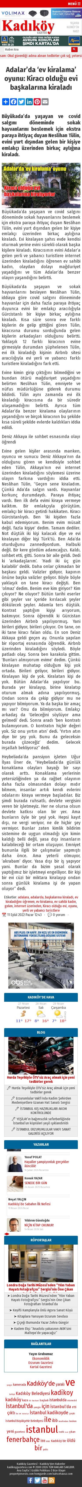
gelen (9, 906)
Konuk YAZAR (33, 1151)
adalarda (37, 897)
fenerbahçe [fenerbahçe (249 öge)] (23, 1439)
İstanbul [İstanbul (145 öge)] (38, 1413)
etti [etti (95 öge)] (74, 1407)
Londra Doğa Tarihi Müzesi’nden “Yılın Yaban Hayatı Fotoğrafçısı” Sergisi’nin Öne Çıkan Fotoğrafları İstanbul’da (41, 1287)
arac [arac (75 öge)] (48, 1441)
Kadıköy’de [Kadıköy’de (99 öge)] (58, 1441)
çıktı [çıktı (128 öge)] (11, 1412)
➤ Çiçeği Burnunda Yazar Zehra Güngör (41, 1322)
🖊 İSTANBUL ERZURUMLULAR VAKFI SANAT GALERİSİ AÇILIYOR (41, 1131)
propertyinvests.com (22, 1473)
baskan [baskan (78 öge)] (73, 1421)
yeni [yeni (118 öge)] (10, 1431)
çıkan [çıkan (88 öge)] (72, 1431)
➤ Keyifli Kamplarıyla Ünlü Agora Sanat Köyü (41, 1310)
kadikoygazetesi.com (19, 1467)
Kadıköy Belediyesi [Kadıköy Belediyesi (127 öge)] (33, 1393)
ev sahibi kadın (65, 901)
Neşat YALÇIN (17, 1172)
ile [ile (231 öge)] (47, 1420)
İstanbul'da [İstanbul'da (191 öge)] (19, 1406)
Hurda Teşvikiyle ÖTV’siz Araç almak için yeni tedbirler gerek (41, 1077)
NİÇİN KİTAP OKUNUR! (39, 1198)
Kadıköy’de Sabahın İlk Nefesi (29, 1177)
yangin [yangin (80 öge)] (37, 1407)
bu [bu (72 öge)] (17, 1413)
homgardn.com (43, 1473)
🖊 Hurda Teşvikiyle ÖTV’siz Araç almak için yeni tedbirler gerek (41, 1090)
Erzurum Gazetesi (40, 1363)
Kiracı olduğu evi (55, 906)
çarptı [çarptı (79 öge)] (72, 1413)
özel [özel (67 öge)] (66, 1432)
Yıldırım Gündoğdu (37, 1194)
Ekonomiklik (40, 1358)
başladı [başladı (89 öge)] (44, 1400)
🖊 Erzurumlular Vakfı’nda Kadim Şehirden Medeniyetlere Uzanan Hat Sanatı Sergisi (41, 1100)
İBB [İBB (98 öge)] (42, 1441)
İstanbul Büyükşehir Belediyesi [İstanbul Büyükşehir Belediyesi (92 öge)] (24, 1421)
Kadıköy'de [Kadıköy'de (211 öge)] (41, 1383)
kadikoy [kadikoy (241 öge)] (62, 1393)
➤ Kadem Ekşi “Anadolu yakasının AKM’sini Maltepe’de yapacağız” (40, 1331)
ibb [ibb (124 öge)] (55, 1420)
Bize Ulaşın (59, 1470)
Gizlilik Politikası (40, 1470)
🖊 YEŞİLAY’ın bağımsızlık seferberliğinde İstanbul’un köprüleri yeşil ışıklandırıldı (40, 1121)
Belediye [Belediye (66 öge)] (25, 1414)
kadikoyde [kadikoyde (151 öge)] (57, 1413)
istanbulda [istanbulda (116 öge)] (57, 1400)
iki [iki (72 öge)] (30, 1400)
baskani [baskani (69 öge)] (35, 1401)
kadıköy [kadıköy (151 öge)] (13, 1400)
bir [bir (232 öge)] (38, 1448)
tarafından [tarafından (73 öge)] (63, 1421)
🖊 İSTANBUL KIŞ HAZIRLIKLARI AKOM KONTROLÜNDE (41, 1111)
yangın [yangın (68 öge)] (9, 1385)
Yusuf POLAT (33, 1215)
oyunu (72, 906)
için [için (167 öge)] (45, 1406)
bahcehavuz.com (62, 1473)
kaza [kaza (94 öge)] (25, 1400)
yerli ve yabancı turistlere (41, 910)
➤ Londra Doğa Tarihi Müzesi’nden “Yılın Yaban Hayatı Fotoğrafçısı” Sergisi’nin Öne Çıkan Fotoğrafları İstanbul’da (40, 1300)
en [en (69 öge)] (20, 1413)
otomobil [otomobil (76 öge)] (72, 1400)
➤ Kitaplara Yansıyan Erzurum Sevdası (41, 1316)
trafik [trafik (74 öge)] (61, 1432)
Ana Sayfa (23, 1470)
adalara (23, 897)
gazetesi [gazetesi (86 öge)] (20, 1431)
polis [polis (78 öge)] (45, 1449)
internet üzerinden (27, 906)
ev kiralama (44, 901)
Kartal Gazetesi (41, 1367)
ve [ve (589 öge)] (70, 1382)
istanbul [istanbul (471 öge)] (42, 1429)
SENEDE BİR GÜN (35, 1156)
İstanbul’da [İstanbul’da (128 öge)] (60, 1406)
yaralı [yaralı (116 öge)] (60, 1384)
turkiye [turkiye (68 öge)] (12, 1394)
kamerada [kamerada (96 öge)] (19, 1385)
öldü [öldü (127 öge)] (71, 1440)
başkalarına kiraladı (59, 897)
